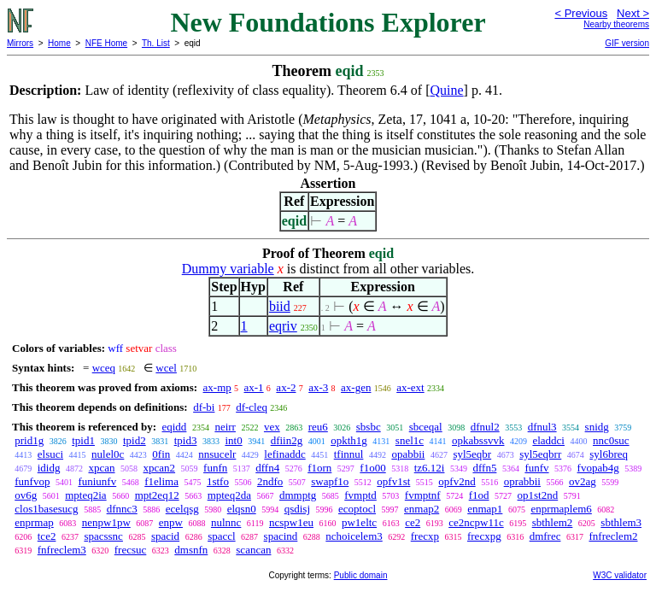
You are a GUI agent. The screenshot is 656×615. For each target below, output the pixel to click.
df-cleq (251, 407)
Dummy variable (228, 268)
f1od (479, 495)
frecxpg (484, 536)
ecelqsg (182, 508)
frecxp (425, 536)
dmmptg (297, 495)
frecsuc (130, 549)
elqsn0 (241, 508)
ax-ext (410, 387)
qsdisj (297, 508)
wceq (103, 367)
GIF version (627, 43)
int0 (233, 440)
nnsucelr (217, 454)
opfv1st (393, 481)
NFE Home (106, 43)
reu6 (318, 426)
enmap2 (421, 508)
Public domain (361, 575)
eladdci (548, 440)
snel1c (409, 440)
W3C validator (620, 575)
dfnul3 (542, 426)
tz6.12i (429, 467)
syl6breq (608, 454)
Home (59, 43)
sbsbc (368, 426)
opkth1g (349, 440)
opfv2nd (456, 481)
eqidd (173, 426)
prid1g (29, 440)
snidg (597, 426)
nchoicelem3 (353, 536)
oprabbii (522, 481)
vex (272, 426)
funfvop (32, 481)
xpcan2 (160, 467)
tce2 (47, 536)
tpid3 (185, 440)
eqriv (283, 326)
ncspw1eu (291, 522)
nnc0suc (611, 440)
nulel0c (107, 454)
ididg (49, 467)
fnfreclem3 (62, 549)
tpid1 (83, 440)
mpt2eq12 (157, 495)
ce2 (412, 522)
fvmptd (360, 495)
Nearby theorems (616, 24)
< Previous (580, 13)
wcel (166, 367)
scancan (253, 549)
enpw (171, 522)
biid (279, 306)
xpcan (101, 467)
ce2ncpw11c (476, 522)
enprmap (34, 522)
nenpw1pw (106, 522)
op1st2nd (538, 495)
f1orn (319, 467)
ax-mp (217, 387)
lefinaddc (284, 454)
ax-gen (356, 387)
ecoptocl (357, 508)
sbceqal (425, 426)
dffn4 (267, 467)
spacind (281, 536)
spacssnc (103, 536)
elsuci (50, 454)
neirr (225, 426)
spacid (165, 536)
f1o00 (372, 467)
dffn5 (484, 467)
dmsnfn (191, 549)
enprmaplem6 (560, 508)
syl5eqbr (472, 454)
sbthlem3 (620, 522)
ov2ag (582, 481)
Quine (446, 90)
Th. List (156, 43)
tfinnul (349, 454)
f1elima (161, 481)
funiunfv (97, 481)
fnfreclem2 (613, 536)
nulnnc (226, 522)
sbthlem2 (552, 522)
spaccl (221, 536)
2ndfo (270, 481)
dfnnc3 (122, 508)
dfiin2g (287, 440)
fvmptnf (423, 495)
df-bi (203, 407)
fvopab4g (598, 467)
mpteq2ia (85, 495)
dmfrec (545, 536)
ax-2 (286, 387)
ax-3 (318, 387)
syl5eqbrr (540, 454)
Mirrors (20, 43)
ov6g (26, 495)
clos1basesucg (46, 508)
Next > (633, 13)
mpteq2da (229, 495)
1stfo (218, 481)
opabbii (408, 454)
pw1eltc (359, 522)
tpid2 (134, 440)
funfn (215, 467)
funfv (536, 467)
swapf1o (329, 481)
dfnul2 (485, 426)
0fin (161, 454)
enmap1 (484, 508)
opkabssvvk (478, 440)
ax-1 (254, 387)
